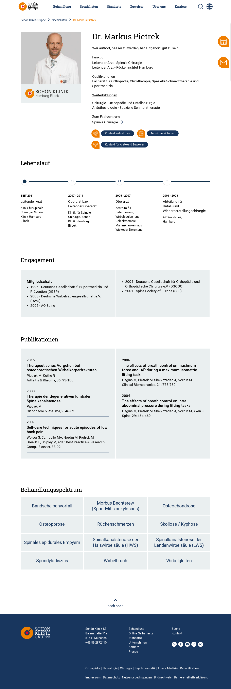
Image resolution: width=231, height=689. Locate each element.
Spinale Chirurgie (108, 122)
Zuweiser (136, 6)
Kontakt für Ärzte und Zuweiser (124, 144)
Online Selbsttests (141, 633)
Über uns (159, 6)
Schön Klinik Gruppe (33, 20)
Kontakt (177, 633)
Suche (176, 629)
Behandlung (62, 6)
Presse (133, 651)
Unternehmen (138, 642)
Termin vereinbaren (163, 133)
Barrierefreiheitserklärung (191, 677)
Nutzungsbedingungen (137, 677)
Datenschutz (111, 677)
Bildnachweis (163, 677)
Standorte (114, 6)
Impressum (93, 677)
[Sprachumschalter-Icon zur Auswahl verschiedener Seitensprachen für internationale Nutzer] (210, 6)
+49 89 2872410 (96, 642)
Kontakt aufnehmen (117, 133)
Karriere (180, 6)
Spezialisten (89, 6)
